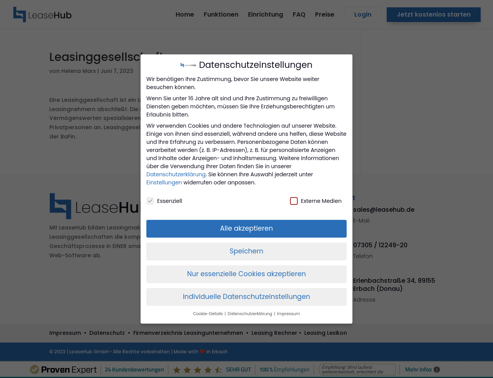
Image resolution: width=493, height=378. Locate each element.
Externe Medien (316, 201)
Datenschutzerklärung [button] (250, 314)
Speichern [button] (246, 251)
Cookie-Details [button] (208, 314)
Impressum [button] (288, 314)
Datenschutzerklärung (176, 174)
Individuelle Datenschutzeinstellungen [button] (246, 296)
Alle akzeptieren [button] (246, 228)
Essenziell (164, 201)
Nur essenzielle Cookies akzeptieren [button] (246, 273)
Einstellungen (164, 182)
